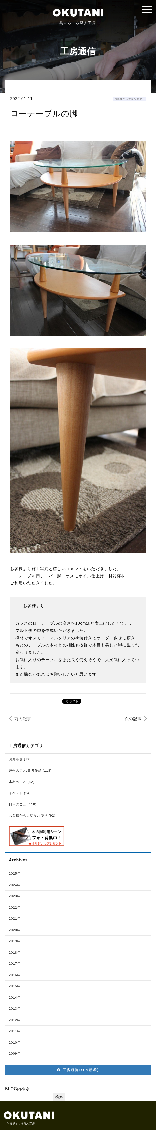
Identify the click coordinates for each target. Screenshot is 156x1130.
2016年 (15, 975)
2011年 (15, 1031)
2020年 (15, 930)
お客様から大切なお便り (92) (32, 815)
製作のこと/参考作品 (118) (30, 770)
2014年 (15, 997)
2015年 (15, 986)
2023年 (15, 896)
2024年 (15, 885)
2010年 (15, 1042)
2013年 (15, 1008)
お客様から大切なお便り (129, 99)
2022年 (15, 907)
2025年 (15, 873)
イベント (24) (20, 793)
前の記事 (23, 719)
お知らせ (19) (20, 759)
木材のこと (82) (21, 782)
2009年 (15, 1053)
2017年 (15, 963)
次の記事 (133, 719)
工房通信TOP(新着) (78, 1070)
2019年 (15, 941)
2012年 (15, 1020)
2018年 (15, 952)
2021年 (15, 918)
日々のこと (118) (23, 804)
